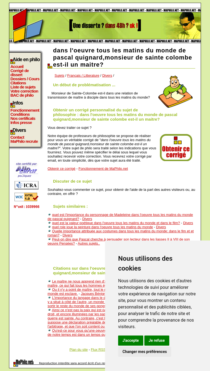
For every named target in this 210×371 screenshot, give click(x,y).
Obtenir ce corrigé (61, 169)
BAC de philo (21, 95)
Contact (17, 137)
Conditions (20, 114)
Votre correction (24, 91)
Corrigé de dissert (19, 73)
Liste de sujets (23, 87)
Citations (18, 83)
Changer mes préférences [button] (144, 351)
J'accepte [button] (130, 340)
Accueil (17, 66)
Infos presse (21, 122)
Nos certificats (22, 118)
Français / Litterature (83, 75)
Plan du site (78, 350)
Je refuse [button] (157, 340)
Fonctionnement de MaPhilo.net (103, 169)
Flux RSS (98, 350)
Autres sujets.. (89, 243)
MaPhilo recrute (24, 141)
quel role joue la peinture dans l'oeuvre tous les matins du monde (102, 227)
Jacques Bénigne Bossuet (101, 294)
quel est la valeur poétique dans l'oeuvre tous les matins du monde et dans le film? (116, 223)
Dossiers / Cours (24, 79)
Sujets (60, 75)
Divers (107, 75)
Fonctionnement (24, 110)
